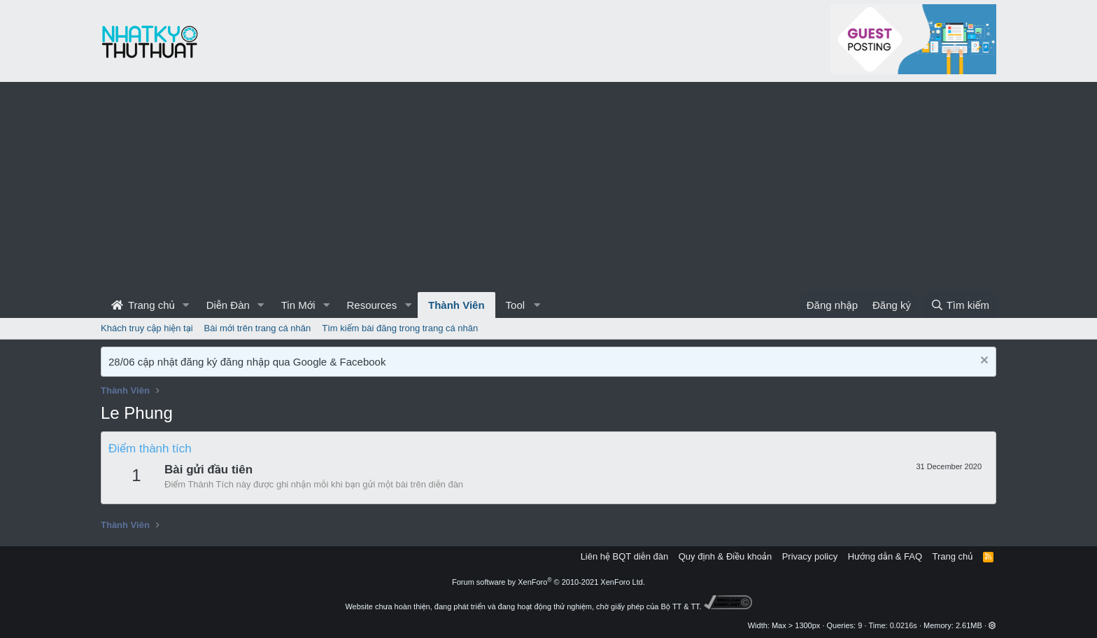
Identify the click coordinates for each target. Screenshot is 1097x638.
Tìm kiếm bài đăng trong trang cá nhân (400, 328)
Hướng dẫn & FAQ (885, 556)
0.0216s (903, 625)
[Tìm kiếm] (959, 305)
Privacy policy (809, 556)
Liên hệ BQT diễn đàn (625, 556)
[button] (186, 305)
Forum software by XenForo (548, 582)
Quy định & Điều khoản (725, 556)
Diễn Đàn (228, 305)
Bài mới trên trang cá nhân (257, 328)
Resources (371, 305)
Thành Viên (456, 305)
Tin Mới (298, 305)
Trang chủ (143, 305)
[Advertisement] (548, 187)
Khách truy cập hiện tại (147, 328)
